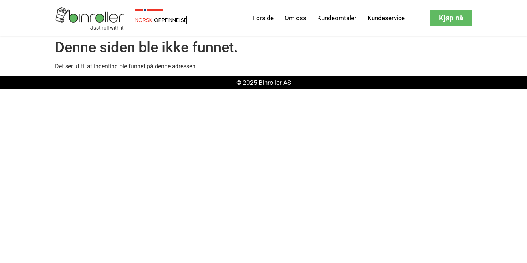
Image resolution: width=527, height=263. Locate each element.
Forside (263, 18)
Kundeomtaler (336, 18)
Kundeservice (386, 18)
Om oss (295, 18)
